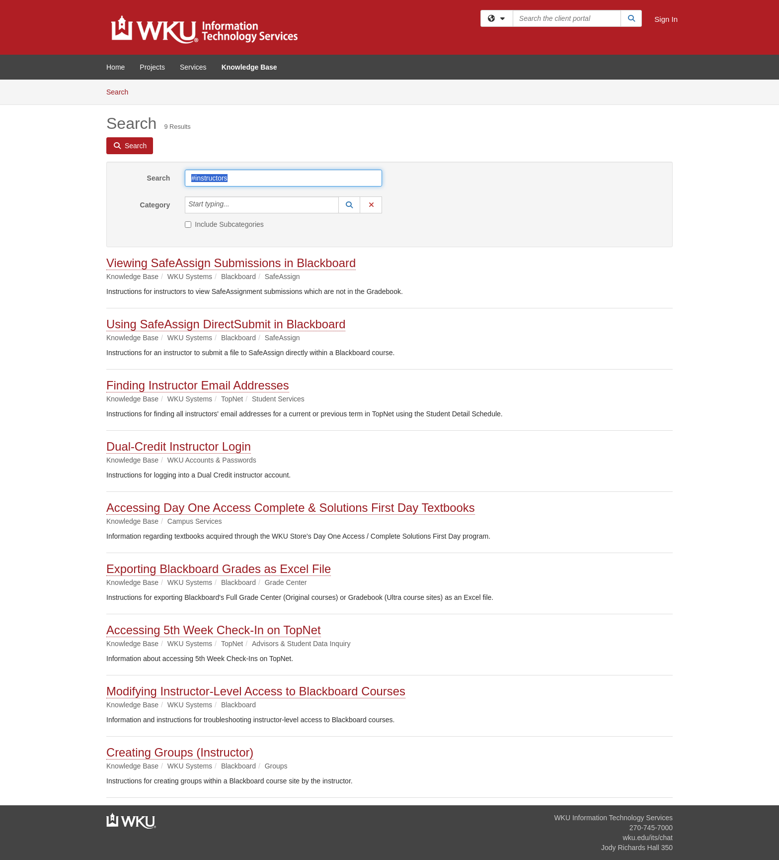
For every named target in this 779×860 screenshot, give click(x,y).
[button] (349, 204)
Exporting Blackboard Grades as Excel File (218, 568)
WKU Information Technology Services (613, 818)
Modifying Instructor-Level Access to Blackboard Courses (255, 691)
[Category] (235, 204)
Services (193, 67)
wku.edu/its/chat (648, 838)
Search (121, 91)
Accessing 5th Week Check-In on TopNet (213, 630)
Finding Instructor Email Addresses (197, 385)
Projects (152, 67)
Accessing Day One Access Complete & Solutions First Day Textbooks (290, 507)
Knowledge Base (249, 67)
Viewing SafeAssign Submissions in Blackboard (231, 263)
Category (155, 205)
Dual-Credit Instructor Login (178, 446)
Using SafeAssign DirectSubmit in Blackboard (225, 324)
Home (115, 67)
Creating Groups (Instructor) (179, 752)
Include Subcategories (224, 224)
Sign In (666, 19)
